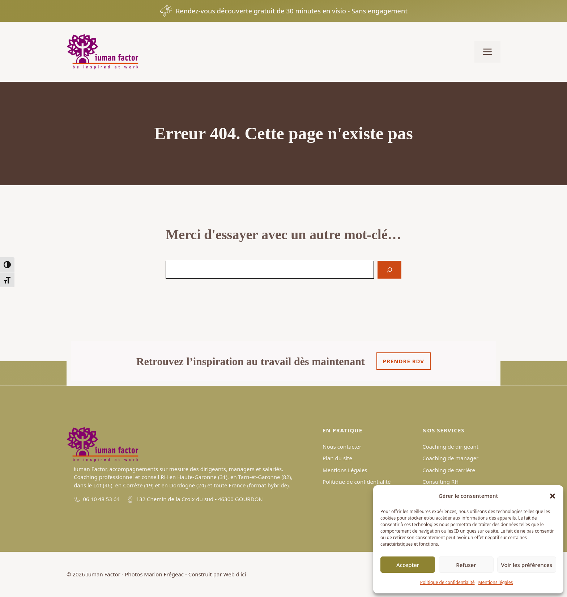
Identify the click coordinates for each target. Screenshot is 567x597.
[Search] (389, 270)
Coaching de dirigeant (450, 446)
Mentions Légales (345, 470)
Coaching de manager (450, 458)
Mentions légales (495, 582)
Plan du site (337, 458)
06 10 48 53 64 (101, 499)
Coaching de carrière (448, 470)
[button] (552, 496)
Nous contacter (342, 446)
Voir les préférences (526, 564)
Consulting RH (440, 481)
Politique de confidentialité (447, 582)
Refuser (466, 564)
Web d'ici (234, 574)
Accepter (407, 564)
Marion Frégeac (164, 574)
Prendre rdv (403, 361)
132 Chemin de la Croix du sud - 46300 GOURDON (199, 499)
